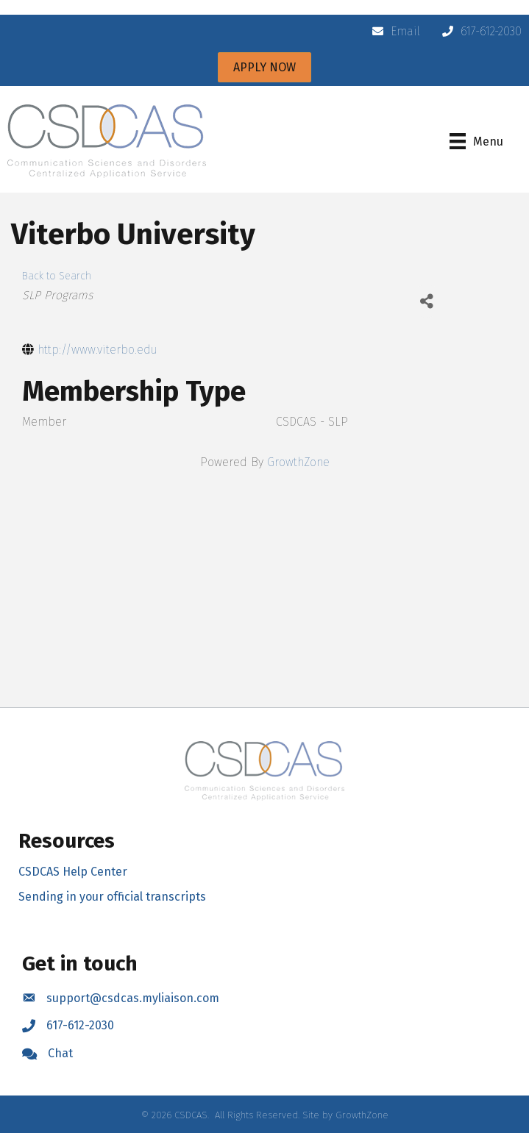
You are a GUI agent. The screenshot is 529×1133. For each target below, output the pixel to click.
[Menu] (476, 141)
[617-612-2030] (478, 31)
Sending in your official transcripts (112, 897)
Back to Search (56, 276)
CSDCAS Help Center (72, 872)
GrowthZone (298, 462)
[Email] (392, 31)
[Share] (426, 301)
